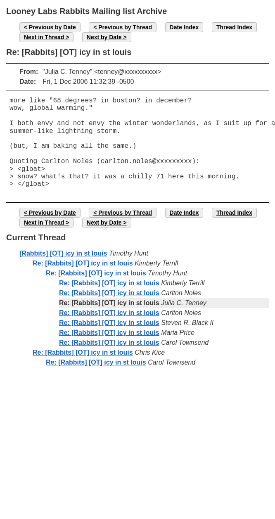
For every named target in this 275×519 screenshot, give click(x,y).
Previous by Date (52, 27)
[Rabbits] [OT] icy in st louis (63, 253)
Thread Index (234, 27)
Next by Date (104, 37)
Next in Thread (44, 37)
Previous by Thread (125, 27)
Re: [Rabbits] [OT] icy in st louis (83, 263)
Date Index (184, 27)
